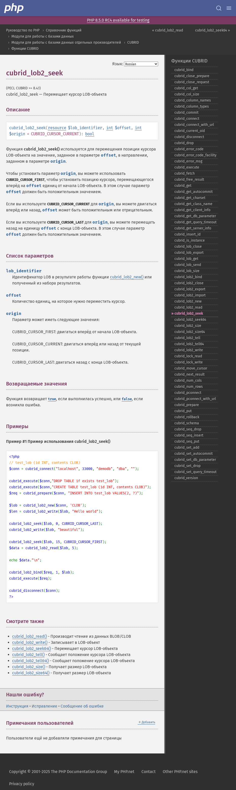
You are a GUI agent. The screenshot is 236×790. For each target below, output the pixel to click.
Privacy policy (21, 783)
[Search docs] (219, 8)
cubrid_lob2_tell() (28, 654)
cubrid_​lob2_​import (190, 295)
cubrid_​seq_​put (186, 441)
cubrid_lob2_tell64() (30, 660)
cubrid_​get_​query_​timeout (195, 222)
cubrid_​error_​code (189, 149)
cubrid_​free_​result (189, 179)
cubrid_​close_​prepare (191, 76)
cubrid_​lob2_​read (188, 307)
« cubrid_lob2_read (167, 30)
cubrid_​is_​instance (189, 240)
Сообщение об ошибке (82, 706)
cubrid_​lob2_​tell (187, 338)
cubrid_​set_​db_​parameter (195, 460)
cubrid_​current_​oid (189, 131)
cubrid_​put (183, 411)
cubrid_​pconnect (187, 393)
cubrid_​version (186, 478)
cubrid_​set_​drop (187, 466)
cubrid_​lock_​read (188, 356)
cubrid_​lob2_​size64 (189, 332)
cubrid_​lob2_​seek (188, 313)
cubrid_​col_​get (186, 88)
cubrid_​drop (184, 143)
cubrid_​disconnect (189, 137)
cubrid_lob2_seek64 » (212, 30)
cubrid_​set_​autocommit (193, 453)
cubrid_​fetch (184, 173)
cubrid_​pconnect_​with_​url (195, 399)
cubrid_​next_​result (189, 374)
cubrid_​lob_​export (189, 252)
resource (57, 127)
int (109, 127)
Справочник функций (63, 30)
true (52, 399)
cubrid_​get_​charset (189, 198)
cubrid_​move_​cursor (190, 368)
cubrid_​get (182, 185)
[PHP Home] (14, 8)
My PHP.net (124, 771)
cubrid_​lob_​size (186, 271)
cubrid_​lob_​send (187, 265)
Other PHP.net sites (180, 771)
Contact (148, 771)
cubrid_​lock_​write (188, 362)
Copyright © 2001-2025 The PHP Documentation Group (58, 771)
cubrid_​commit (186, 112)
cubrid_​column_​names (192, 100)
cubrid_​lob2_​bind (188, 277)
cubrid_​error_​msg (188, 161)
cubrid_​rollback (186, 417)
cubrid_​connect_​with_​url (194, 125)
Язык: (117, 63)
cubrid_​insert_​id (187, 234)
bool (89, 133)
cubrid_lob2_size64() (30, 672)
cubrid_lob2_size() (28, 666)
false (127, 399)
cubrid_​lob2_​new (188, 301)
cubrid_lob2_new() (126, 277)
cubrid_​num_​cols (188, 380)
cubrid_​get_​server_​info (192, 228)
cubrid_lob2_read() (29, 636)
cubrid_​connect (186, 118)
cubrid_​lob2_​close (189, 283)
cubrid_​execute (186, 167)
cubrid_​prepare (186, 405)
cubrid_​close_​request (191, 82)
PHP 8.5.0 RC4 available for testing (118, 20)
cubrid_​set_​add (186, 447)
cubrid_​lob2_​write (188, 350)
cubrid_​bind (183, 70)
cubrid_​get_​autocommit (193, 192)
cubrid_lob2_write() (29, 642)
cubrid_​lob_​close (188, 246)
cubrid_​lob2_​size (187, 326)
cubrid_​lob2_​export (189, 289)
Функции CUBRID (25, 48)
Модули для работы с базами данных (42, 36)
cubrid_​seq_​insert (188, 435)
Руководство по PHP (23, 30)
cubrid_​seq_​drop (187, 429)
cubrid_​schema (186, 423)
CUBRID (133, 42)
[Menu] (229, 8)
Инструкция (17, 706)
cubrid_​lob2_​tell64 (189, 344)
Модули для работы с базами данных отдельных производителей (66, 42)
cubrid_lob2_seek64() (31, 648)
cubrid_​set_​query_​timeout (195, 472)
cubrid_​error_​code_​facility (195, 155)
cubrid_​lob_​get (186, 259)
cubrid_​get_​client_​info (192, 210)
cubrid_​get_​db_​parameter (195, 216)
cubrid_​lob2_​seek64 (190, 319)
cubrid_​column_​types (191, 106)
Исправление (44, 706)
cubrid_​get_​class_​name (193, 204)
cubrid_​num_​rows (188, 386)
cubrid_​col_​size (186, 94)
